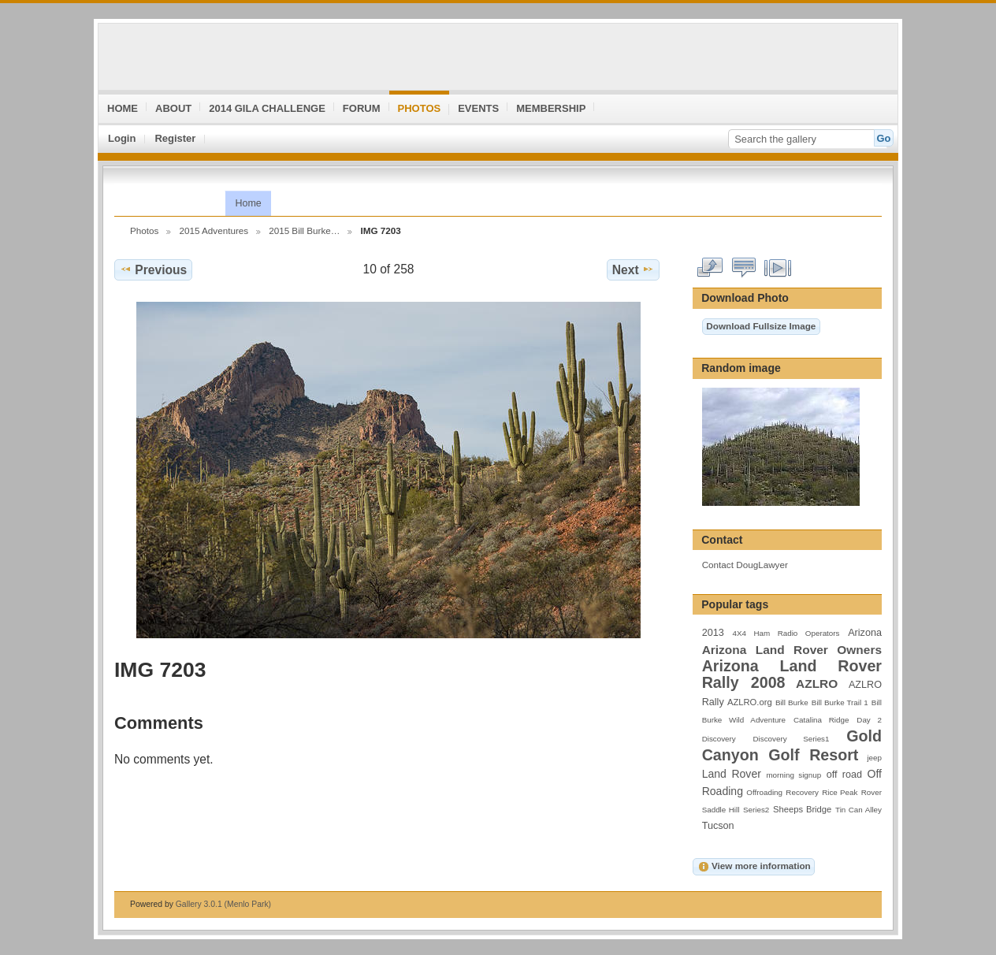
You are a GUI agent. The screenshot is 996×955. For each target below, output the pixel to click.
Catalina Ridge (821, 719)
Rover (871, 792)
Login (122, 138)
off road (844, 774)
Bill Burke (791, 702)
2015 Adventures (213, 230)
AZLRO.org (749, 702)
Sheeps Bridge (802, 809)
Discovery (719, 738)
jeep (874, 757)
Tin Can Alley (858, 809)
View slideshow (778, 268)
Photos (144, 230)
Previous (153, 269)
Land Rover (731, 773)
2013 (713, 632)
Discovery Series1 (791, 738)
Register (174, 138)
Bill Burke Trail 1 (840, 702)
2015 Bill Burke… (304, 230)
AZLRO (817, 683)
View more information (754, 866)
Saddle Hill (721, 809)
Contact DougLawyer (745, 564)
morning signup (793, 775)
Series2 (756, 809)
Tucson (718, 825)
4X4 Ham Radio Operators (785, 633)
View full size (710, 268)
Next (633, 269)
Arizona (865, 632)
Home (248, 203)
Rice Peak (839, 792)
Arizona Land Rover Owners (792, 649)
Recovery (802, 792)
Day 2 (869, 719)
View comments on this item (744, 268)
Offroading (764, 792)
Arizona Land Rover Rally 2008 (792, 674)
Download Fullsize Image (761, 326)
